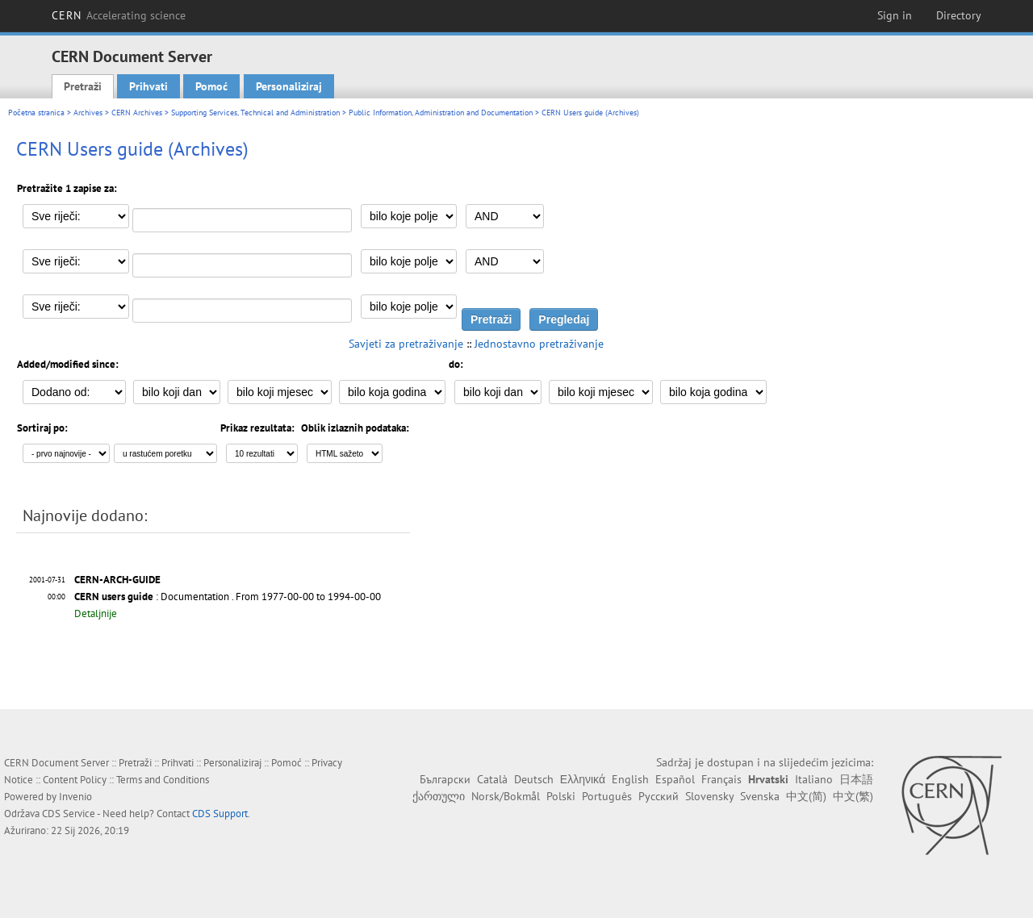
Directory (958, 15)
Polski (560, 796)
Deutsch (534, 779)
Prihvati (148, 86)
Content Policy (75, 780)
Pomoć (211, 86)
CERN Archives (136, 112)
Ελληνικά (582, 779)
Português (607, 796)
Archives (87, 112)
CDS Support (220, 813)
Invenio (75, 796)
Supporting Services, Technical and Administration (255, 112)
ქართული (438, 796)
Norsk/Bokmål (505, 796)
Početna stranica (36, 112)
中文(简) (806, 796)
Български (445, 779)
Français (721, 779)
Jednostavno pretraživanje (539, 343)
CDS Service (68, 813)
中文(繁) (853, 796)
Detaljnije (95, 613)
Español (675, 779)
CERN (119, 15)
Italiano (814, 779)
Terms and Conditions (162, 780)
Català (492, 779)
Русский (658, 796)
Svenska (760, 796)
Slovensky (709, 796)
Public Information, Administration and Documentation (441, 112)
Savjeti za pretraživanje (406, 343)
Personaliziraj (289, 86)
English (630, 779)
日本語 (856, 779)
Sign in (894, 15)
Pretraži (83, 86)
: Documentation (151, 596)
